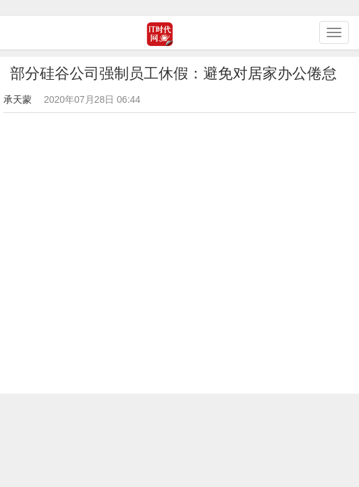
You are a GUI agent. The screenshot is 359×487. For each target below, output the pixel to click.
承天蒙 (17, 99)
